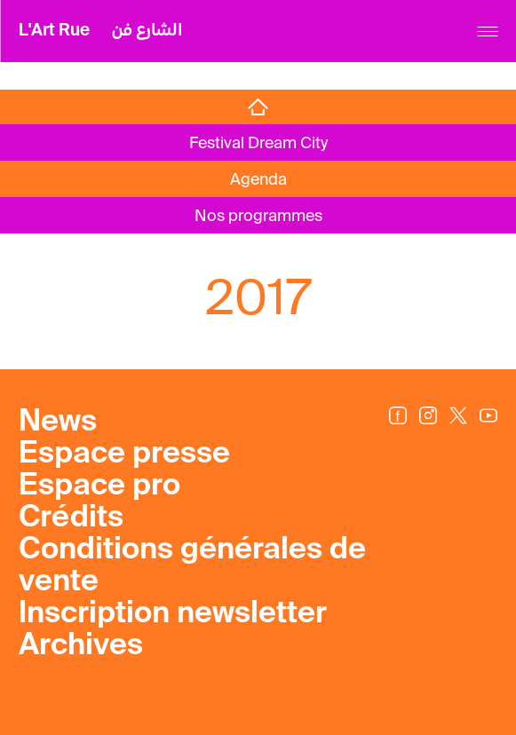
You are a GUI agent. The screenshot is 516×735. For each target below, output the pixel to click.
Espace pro (99, 486)
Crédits (71, 518)
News (58, 422)
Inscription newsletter (173, 614)
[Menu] (487, 31)
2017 (258, 297)
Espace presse (124, 454)
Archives (81, 646)
